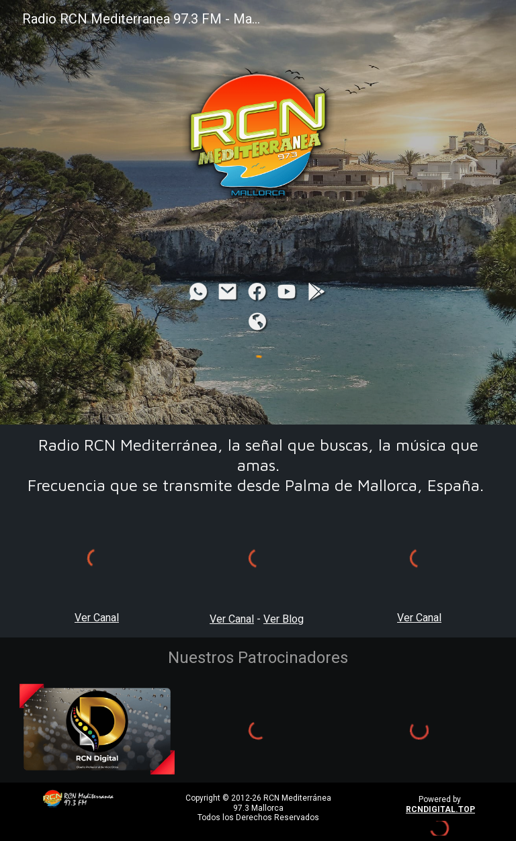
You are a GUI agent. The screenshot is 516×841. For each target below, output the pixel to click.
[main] (258, 465)
